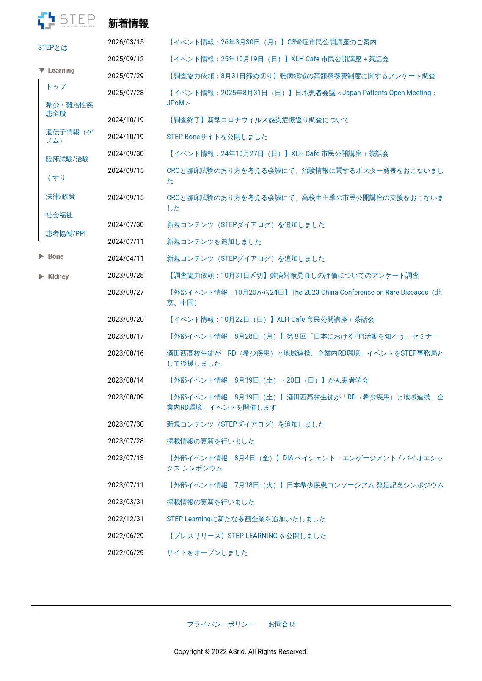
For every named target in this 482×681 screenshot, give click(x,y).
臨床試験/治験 (67, 159)
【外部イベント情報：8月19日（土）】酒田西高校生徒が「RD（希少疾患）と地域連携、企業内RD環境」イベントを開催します (305, 402)
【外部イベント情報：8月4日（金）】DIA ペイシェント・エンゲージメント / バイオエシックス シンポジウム (305, 463)
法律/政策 (61, 196)
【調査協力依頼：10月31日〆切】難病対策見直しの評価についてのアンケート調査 (293, 275)
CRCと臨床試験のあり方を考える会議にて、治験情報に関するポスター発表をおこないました (305, 176)
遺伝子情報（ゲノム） (69, 136)
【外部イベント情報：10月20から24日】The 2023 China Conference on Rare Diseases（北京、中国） (304, 297)
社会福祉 (59, 215)
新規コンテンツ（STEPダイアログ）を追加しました (246, 225)
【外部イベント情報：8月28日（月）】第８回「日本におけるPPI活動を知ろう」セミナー (303, 336)
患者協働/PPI (66, 234)
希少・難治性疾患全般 (69, 109)
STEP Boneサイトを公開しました (217, 137)
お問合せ (281, 624)
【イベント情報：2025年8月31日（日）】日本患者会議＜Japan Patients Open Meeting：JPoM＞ (302, 98)
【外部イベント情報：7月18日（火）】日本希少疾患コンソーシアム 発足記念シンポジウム (305, 485)
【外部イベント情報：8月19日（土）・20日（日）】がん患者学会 (268, 380)
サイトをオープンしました (207, 553)
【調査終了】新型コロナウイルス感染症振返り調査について (258, 120)
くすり (56, 178)
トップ (56, 86)
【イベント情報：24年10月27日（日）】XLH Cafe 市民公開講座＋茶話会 (278, 154)
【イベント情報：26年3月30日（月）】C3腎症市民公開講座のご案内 (272, 42)
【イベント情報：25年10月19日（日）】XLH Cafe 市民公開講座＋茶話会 (278, 59)
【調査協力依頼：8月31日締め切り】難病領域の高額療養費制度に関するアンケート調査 (301, 76)
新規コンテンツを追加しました (214, 242)
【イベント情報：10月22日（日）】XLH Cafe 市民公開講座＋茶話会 (271, 319)
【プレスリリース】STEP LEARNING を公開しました (247, 536)
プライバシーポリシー (221, 624)
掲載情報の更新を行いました (211, 441)
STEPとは (53, 48)
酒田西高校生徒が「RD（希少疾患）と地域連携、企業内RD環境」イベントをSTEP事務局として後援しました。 (305, 358)
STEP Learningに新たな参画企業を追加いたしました (246, 519)
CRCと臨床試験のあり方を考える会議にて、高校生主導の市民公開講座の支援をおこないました (305, 203)
